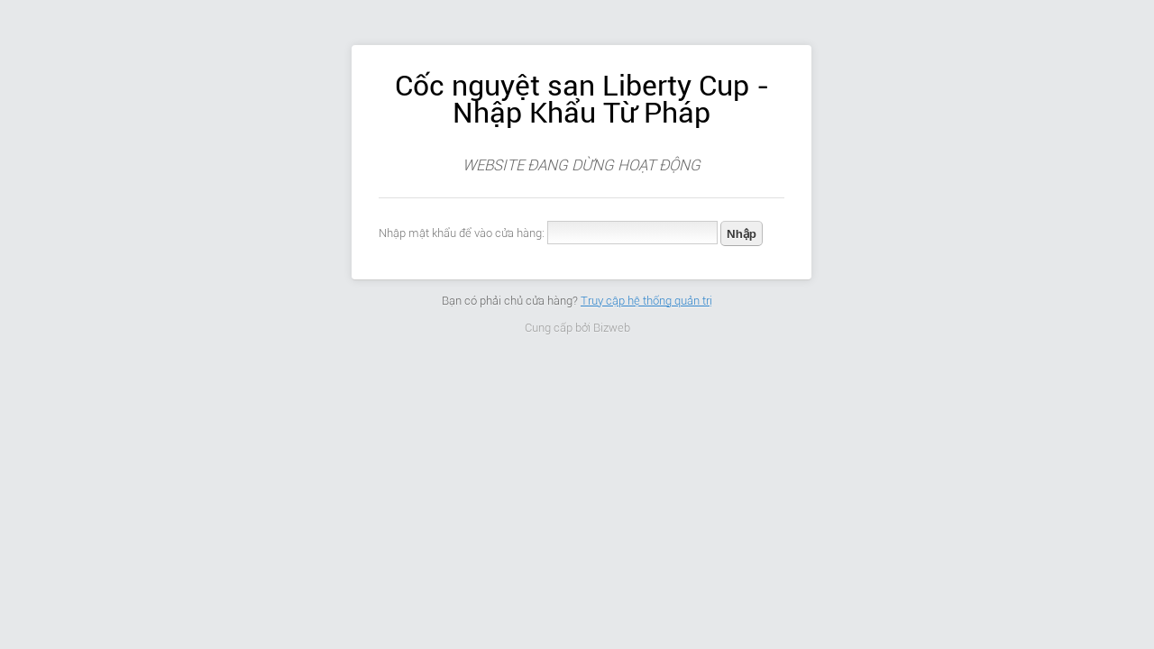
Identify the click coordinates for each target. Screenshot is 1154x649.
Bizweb (611, 327)
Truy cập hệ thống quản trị (646, 300)
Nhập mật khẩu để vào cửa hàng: (462, 233)
